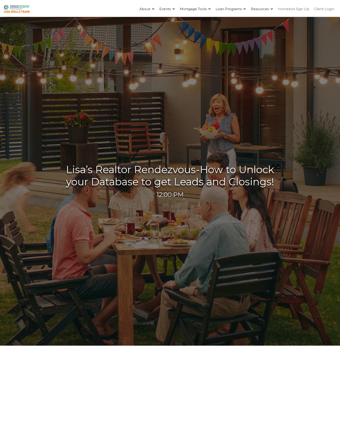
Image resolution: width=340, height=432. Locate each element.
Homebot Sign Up (293, 9)
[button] (147, 9)
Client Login (324, 9)
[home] (17, 9)
